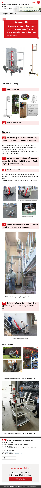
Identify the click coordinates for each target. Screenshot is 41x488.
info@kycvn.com (8, 452)
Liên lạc (20, 478)
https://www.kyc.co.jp (17, 453)
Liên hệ (6, 458)
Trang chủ (5, 13)
